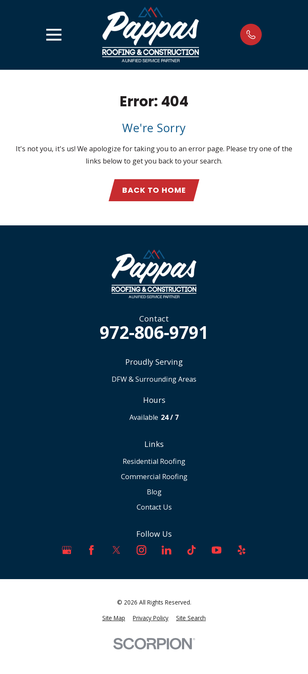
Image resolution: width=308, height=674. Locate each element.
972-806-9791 (154, 332)
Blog (154, 491)
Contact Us (154, 507)
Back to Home (154, 190)
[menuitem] (113, 618)
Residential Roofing (154, 461)
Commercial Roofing (154, 476)
